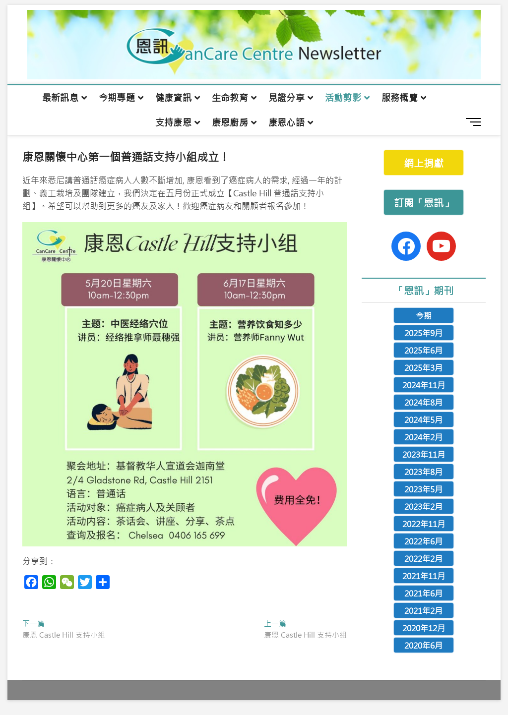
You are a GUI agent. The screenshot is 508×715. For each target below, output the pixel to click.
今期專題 (117, 98)
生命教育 (230, 98)
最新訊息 (60, 98)
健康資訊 (173, 98)
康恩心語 (286, 122)
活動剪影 (343, 98)
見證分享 (286, 98)
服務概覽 (399, 98)
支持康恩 (173, 122)
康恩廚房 (230, 122)
